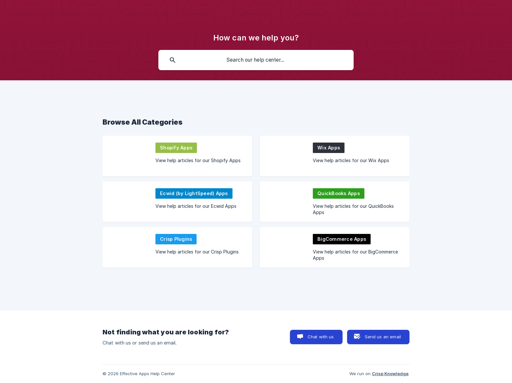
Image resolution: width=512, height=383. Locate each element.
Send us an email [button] (383, 336)
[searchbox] (256, 60)
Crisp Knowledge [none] (390, 373)
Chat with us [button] (321, 336)
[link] (177, 156)
